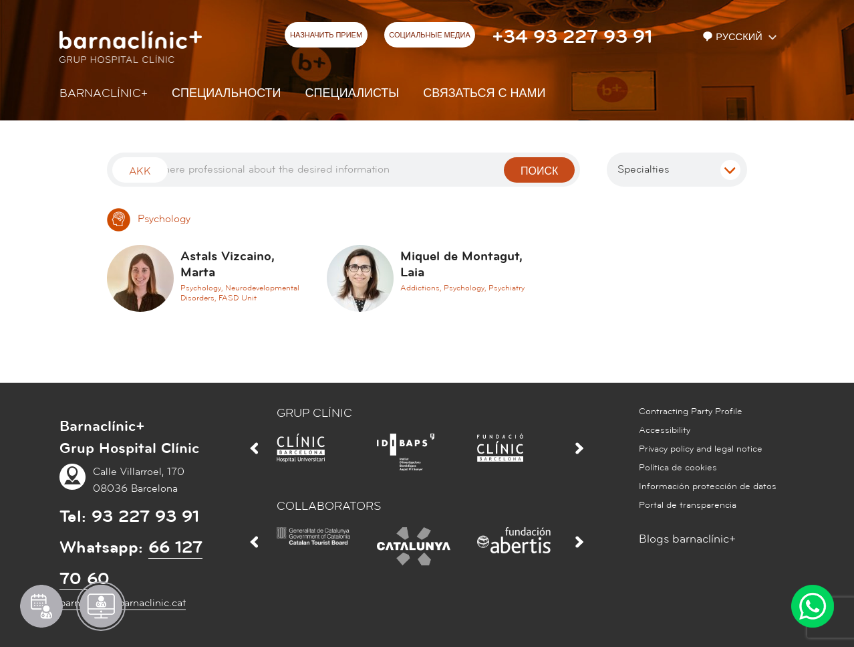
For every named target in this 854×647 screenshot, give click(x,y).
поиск (539, 171)
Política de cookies (678, 468)
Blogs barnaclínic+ (687, 539)
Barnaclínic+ (103, 93)
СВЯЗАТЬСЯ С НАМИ (484, 93)
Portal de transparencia (687, 505)
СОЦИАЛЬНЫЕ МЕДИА (429, 35)
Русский (733, 37)
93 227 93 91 (145, 516)
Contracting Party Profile (690, 411)
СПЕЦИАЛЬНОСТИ (226, 93)
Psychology (148, 218)
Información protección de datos (707, 486)
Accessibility (664, 430)
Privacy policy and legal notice (700, 449)
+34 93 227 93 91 (572, 37)
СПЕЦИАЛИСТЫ (352, 93)
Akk (140, 171)
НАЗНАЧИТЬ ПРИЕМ (326, 35)
